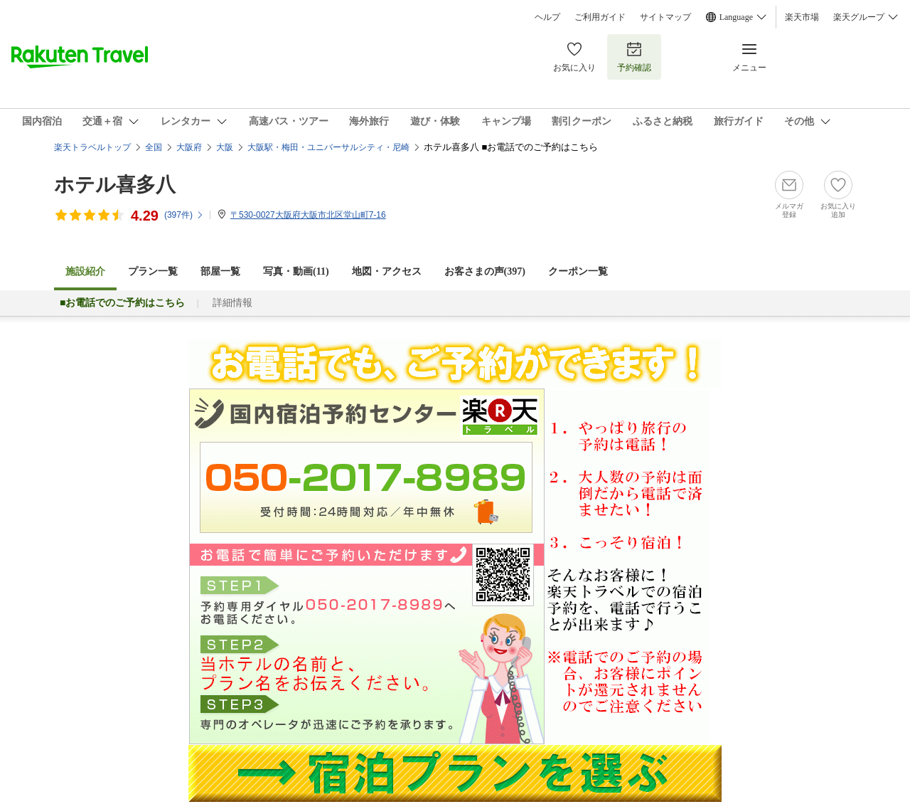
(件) (184, 215)
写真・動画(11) (296, 271)
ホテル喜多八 (115, 185)
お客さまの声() (484, 271)
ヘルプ (547, 17)
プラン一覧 (153, 271)
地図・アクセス (387, 271)
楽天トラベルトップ (92, 147)
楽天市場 (802, 17)
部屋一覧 (220, 271)
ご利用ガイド (600, 17)
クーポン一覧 (578, 271)
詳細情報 (232, 302)
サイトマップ (665, 17)
